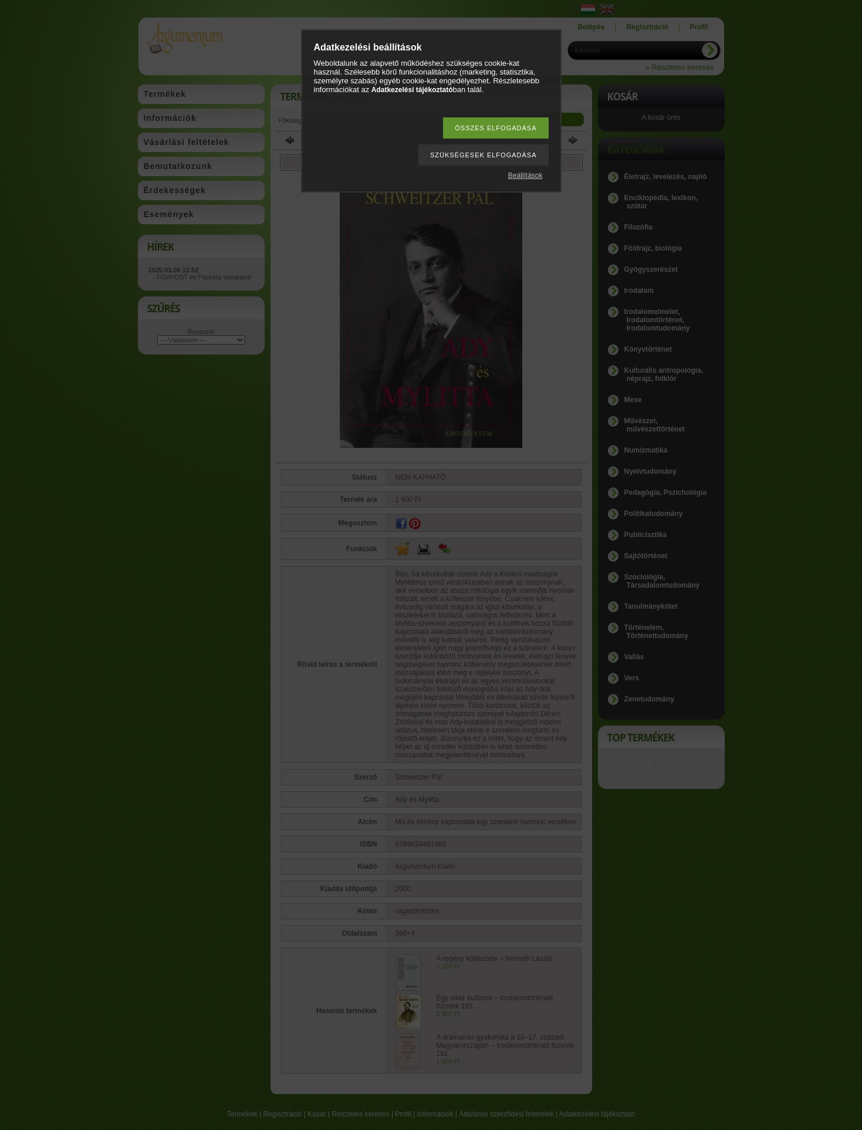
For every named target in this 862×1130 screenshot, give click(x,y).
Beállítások (525, 175)
